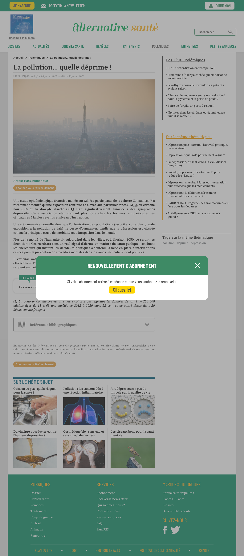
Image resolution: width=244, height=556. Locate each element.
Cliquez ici (122, 290)
